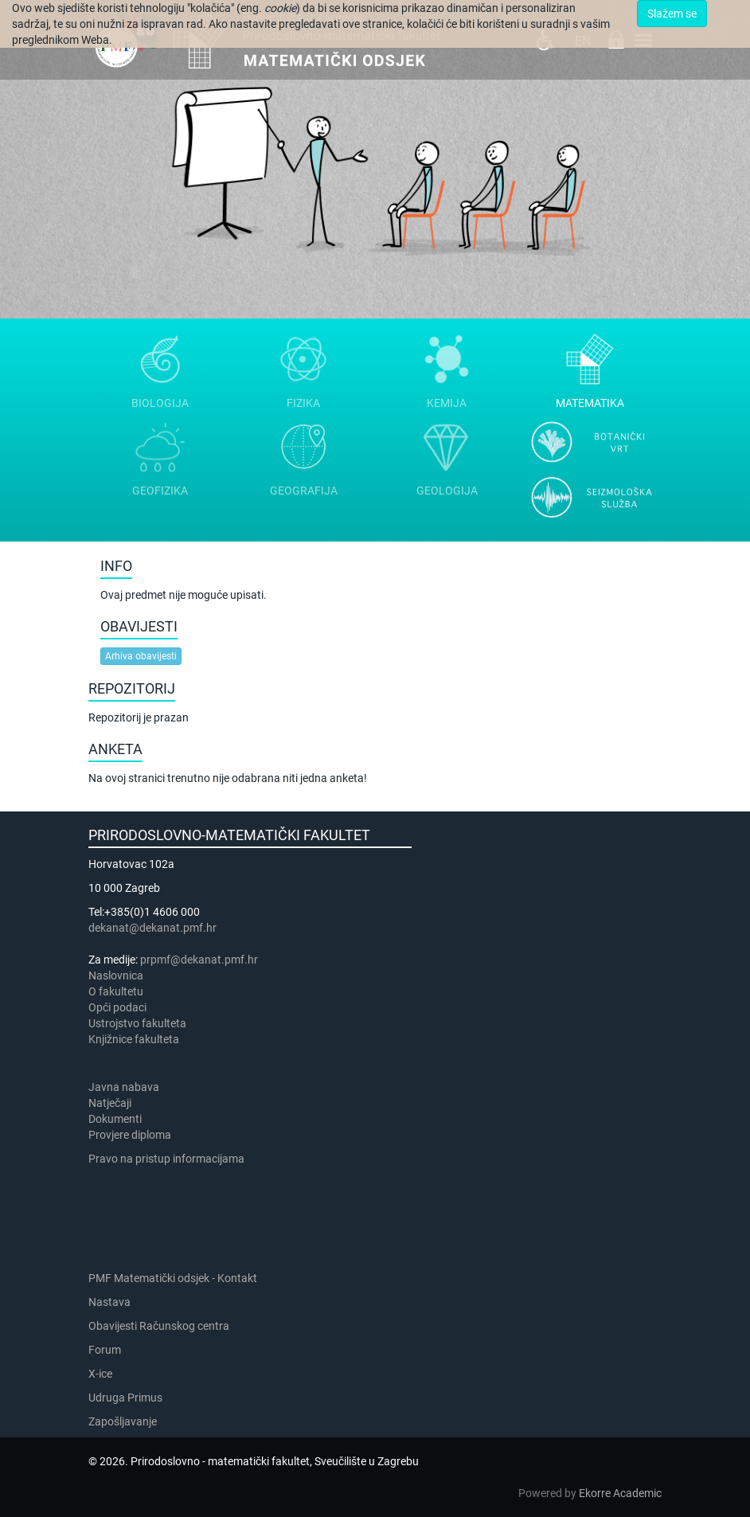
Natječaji (109, 1103)
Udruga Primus (125, 1397)
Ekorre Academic (620, 1493)
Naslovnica (115, 975)
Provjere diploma (129, 1134)
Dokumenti (115, 1118)
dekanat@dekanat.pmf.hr (152, 927)
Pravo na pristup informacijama (168, 1158)
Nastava (109, 1302)
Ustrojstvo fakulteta (137, 1023)
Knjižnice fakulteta (133, 1039)
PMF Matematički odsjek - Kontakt (172, 1278)
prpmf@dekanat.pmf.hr (199, 959)
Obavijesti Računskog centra (158, 1326)
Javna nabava (123, 1087)
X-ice (100, 1373)
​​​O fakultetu (115, 991)
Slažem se (672, 13)
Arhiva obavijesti (141, 656)
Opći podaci (117, 1007)
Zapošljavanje (122, 1421)
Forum (104, 1349)
